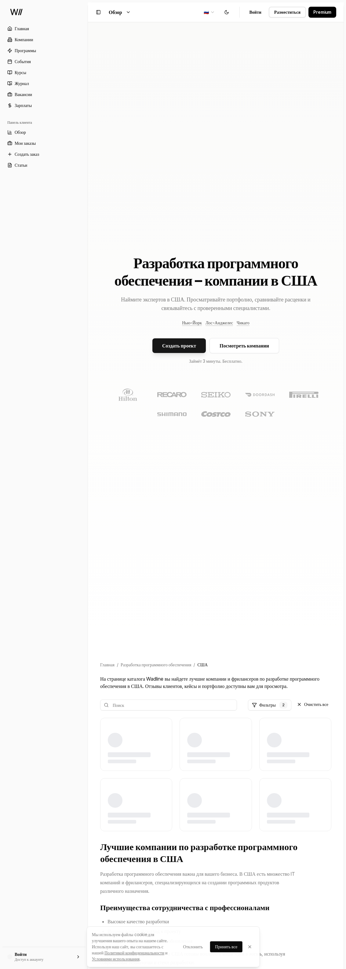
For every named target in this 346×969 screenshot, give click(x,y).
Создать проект (179, 346)
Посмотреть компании (244, 346)
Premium (322, 12)
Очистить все (312, 704)
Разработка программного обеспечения (156, 664)
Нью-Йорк (192, 322)
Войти (255, 12)
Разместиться (287, 12)
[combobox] (209, 12)
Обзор (120, 12)
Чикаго (243, 322)
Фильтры (269, 705)
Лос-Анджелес (219, 322)
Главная (107, 664)
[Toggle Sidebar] (88, 484)
